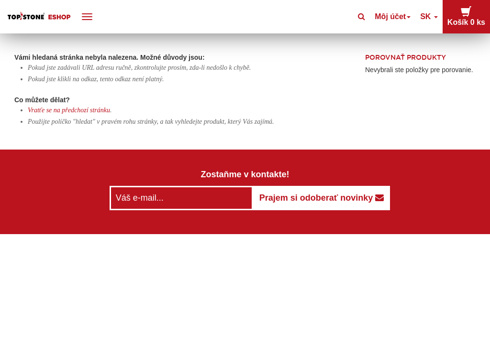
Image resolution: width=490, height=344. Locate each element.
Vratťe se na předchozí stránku (69, 110)
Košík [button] (470, 16)
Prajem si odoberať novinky (321, 198)
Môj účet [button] (405, 16)
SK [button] (437, 16)
